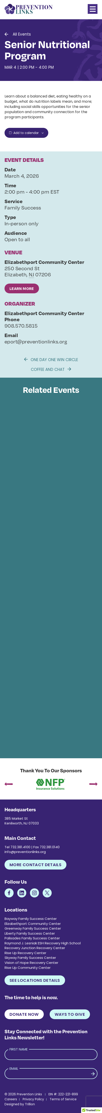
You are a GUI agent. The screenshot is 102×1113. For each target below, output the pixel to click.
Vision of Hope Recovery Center (31, 962)
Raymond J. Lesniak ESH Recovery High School (43, 943)
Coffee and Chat (51, 369)
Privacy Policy (33, 1099)
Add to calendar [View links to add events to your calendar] (26, 133)
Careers (11, 1099)
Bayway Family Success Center (31, 918)
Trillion (30, 1104)
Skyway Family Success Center (30, 957)
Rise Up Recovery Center (25, 952)
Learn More (22, 288)
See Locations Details (35, 980)
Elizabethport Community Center (33, 923)
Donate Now (24, 1014)
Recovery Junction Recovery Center (35, 947)
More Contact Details (35, 865)
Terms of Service (63, 1099)
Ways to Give (70, 1014)
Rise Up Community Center (28, 967)
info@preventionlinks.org (25, 851)
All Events (22, 34)
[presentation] (9, 784)
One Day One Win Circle (51, 359)
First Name (19, 1049)
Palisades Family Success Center (32, 938)
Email (14, 1068)
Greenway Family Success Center (33, 928)
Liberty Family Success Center (30, 933)
